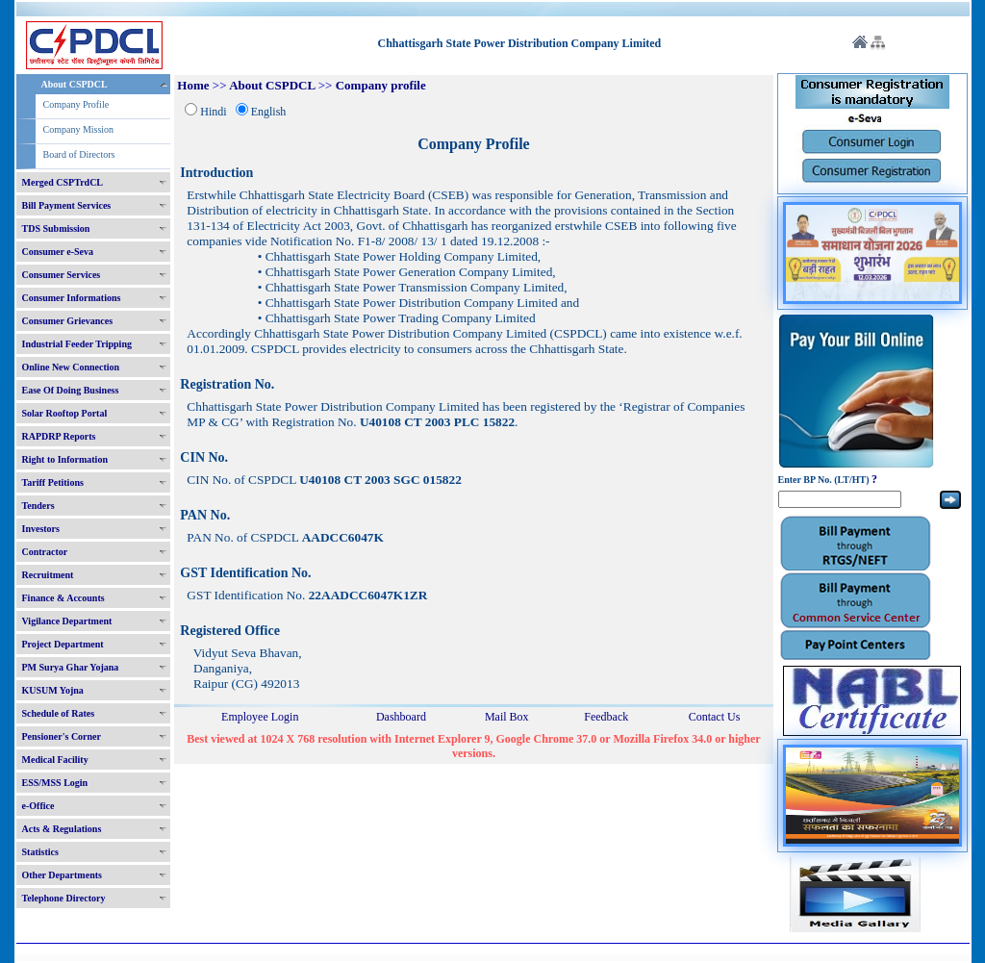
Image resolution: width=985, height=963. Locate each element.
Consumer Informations (71, 297)
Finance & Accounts (63, 598)
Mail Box (507, 716)
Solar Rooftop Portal (65, 413)
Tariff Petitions (53, 482)
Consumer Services (61, 274)
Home (193, 85)
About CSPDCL (74, 84)
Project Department (63, 644)
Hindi (213, 111)
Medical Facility (55, 759)
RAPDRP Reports (59, 436)
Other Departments (62, 875)
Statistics (40, 852)
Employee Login (259, 716)
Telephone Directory (64, 898)
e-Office (38, 805)
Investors (41, 528)
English (269, 111)
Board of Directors (79, 154)
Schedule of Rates (58, 713)
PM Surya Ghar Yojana (70, 667)
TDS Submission (56, 228)
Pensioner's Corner (62, 736)
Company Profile (76, 104)
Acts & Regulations (62, 829)
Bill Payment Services (67, 205)
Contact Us (715, 716)
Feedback (606, 716)
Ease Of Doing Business (70, 390)
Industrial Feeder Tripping (77, 344)
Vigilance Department (67, 621)
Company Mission (78, 129)
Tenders (38, 505)
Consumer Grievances (68, 321)
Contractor (45, 551)
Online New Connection (71, 367)
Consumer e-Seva (58, 251)
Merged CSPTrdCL (63, 182)
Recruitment (48, 575)
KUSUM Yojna (53, 690)
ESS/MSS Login (55, 782)
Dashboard (401, 716)
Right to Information (65, 459)
